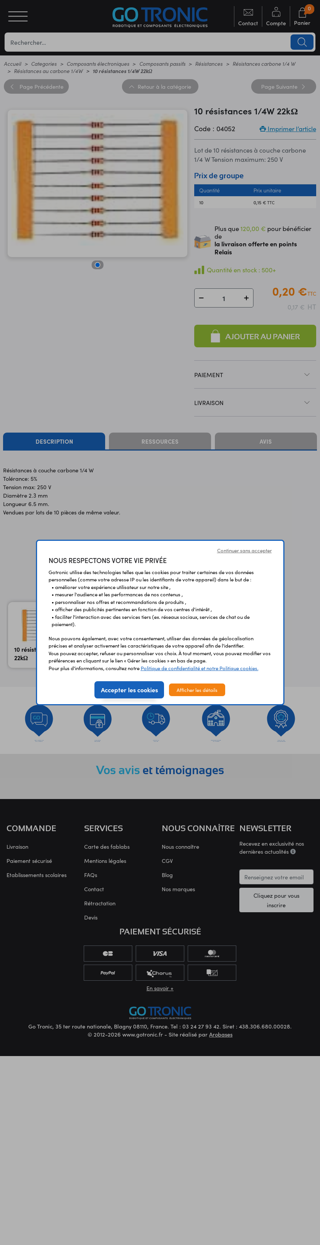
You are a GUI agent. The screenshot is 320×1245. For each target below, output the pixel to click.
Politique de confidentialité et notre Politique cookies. (199, 668)
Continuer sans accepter (244, 550)
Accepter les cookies (129, 689)
